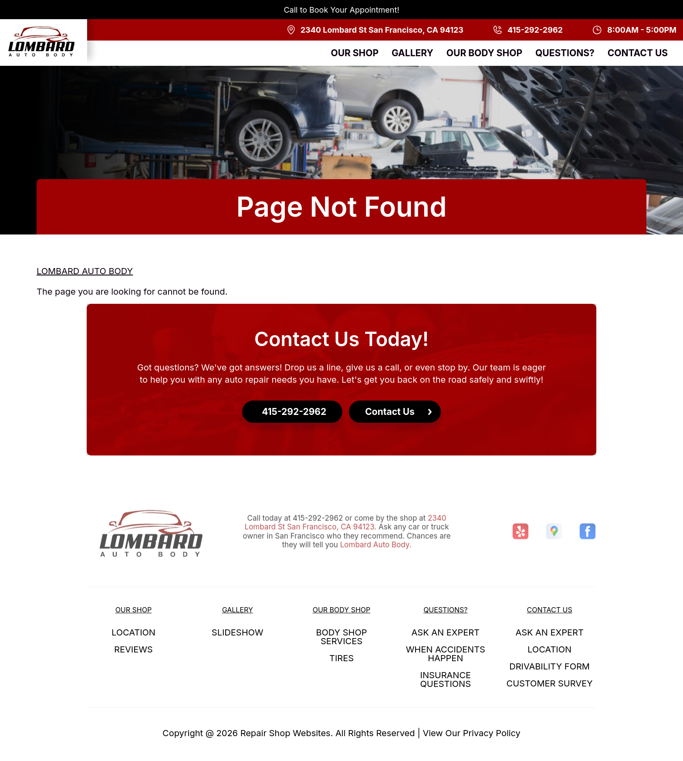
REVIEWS (133, 649)
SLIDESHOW (238, 632)
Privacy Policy (492, 733)
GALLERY (412, 53)
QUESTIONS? (565, 53)
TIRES (341, 658)
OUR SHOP (355, 53)
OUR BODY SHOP (484, 53)
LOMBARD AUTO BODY (85, 271)
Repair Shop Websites (285, 733)
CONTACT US (638, 53)
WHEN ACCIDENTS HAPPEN (445, 653)
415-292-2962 (318, 535)
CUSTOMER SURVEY (550, 683)
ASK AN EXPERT (446, 632)
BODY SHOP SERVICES (341, 636)
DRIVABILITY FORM (549, 666)
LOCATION (134, 632)
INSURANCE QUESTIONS (445, 679)
